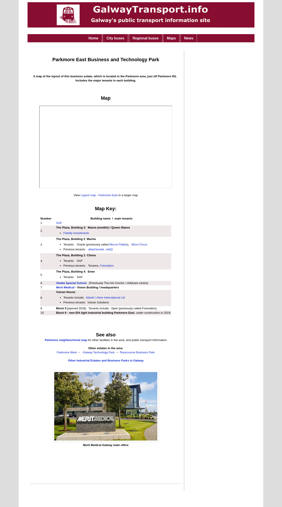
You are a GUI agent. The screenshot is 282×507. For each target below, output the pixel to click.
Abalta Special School (71, 283)
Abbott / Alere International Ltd (105, 297)
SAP (59, 223)
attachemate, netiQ (100, 249)
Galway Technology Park (99, 352)
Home (93, 38)
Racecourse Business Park (137, 352)
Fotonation (107, 265)
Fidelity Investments (76, 233)
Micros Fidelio (118, 244)
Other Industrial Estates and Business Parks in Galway (106, 360)
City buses (115, 38)
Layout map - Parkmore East (99, 195)
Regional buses (146, 38)
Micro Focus (139, 244)
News (188, 38)
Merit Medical (65, 287)
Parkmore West (67, 352)
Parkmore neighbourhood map (66, 340)
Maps (171, 38)
